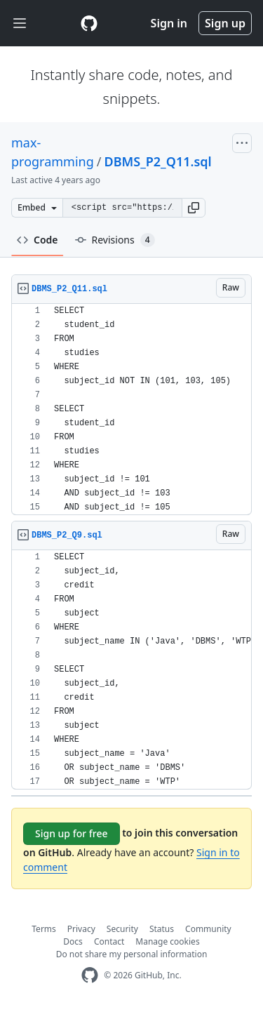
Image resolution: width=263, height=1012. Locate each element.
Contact (109, 941)
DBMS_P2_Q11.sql (157, 161)
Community (208, 929)
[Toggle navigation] (19, 23)
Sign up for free (71, 833)
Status (161, 929)
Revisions (115, 240)
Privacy (81, 929)
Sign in (169, 23)
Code (37, 239)
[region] (131, 409)
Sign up (225, 23)
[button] (193, 208)
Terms (44, 929)
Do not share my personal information (132, 954)
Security (122, 929)
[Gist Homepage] (89, 23)
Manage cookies (167, 941)
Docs (73, 941)
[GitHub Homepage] (89, 975)
